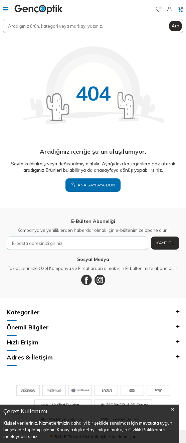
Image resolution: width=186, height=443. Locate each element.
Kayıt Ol (165, 242)
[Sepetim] (180, 9)
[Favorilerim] (159, 9)
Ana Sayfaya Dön (93, 185)
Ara (175, 25)
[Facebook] (86, 280)
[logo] (38, 9)
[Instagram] (100, 280)
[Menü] (5, 9)
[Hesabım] (169, 9)
